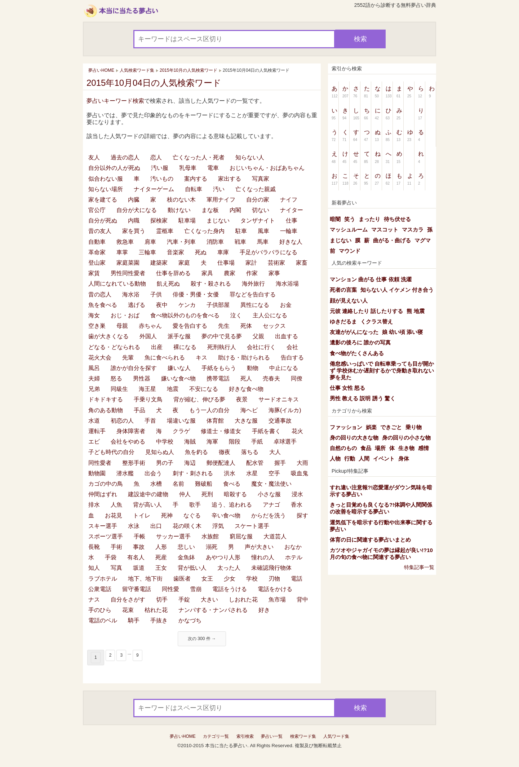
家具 (207, 273)
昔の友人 (99, 231)
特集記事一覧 (419, 567)
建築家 (159, 263)
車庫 (223, 252)
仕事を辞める (173, 273)
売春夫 (271, 378)
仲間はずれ (102, 494)
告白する (292, 357)
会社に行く (261, 347)
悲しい (186, 547)
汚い (219, 189)
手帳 (139, 536)
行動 (349, 458)
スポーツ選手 (105, 536)
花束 (128, 610)
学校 (252, 579)
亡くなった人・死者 (199, 157)
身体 (403, 458)
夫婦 (94, 378)
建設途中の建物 (148, 494)
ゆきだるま (343, 321)
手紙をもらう (218, 368)
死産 (161, 557)
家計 (251, 263)
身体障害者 (130, 431)
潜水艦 (125, 473)
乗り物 (413, 427)
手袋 (110, 557)
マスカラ (412, 229)
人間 (364, 458)
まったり (369, 219)
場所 (380, 448)
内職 (133, 220)
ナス (94, 599)
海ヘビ (249, 410)
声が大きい (259, 547)
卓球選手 (285, 441)
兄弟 (94, 389)
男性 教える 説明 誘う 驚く (362, 398)
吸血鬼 (299, 473)
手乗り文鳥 (148, 399)
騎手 (133, 620)
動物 (252, 368)
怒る (116, 378)
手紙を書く (266, 431)
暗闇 (335, 219)
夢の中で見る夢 (221, 336)
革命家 (97, 252)
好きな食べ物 (246, 389)
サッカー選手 (173, 536)
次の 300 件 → (202, 638)
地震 (172, 389)
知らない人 (249, 157)
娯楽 (371, 427)
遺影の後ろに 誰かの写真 (360, 342)
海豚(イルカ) (285, 410)
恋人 (156, 157)
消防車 (215, 242)
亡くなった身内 (204, 231)
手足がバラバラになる (268, 252)
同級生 (119, 389)
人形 (161, 547)
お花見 (113, 515)
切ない (260, 210)
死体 (246, 326)
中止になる (283, 368)
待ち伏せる (397, 219)
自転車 (193, 189)
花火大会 (99, 357)
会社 (292, 347)
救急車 (125, 242)
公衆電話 (99, 589)
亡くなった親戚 (255, 189)
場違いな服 (181, 421)
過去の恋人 (125, 157)
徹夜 (224, 452)
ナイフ (288, 200)
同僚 (296, 378)
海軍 (212, 441)
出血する (286, 336)
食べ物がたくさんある (357, 353)
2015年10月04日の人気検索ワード (153, 83)
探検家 (159, 220)
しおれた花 (243, 599)
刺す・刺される (193, 473)
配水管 (254, 463)
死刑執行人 (221, 347)
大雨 (302, 463)
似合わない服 (105, 179)
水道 (94, 421)
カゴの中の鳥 (105, 484)
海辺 (190, 463)
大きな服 (246, 421)
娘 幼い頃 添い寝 (402, 332)
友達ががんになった (354, 332)
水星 (252, 473)
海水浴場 (287, 284)
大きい (209, 599)
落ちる (249, 452)
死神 (167, 515)
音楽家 (175, 252)
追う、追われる (232, 505)
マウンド (349, 251)
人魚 (116, 505)
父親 (258, 336)
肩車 (150, 242)
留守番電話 (136, 589)
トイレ (141, 515)
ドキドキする (105, 399)
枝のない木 (181, 200)
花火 (297, 431)
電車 (213, 168)
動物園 (97, 473)
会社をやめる (128, 441)
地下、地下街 (145, 579)
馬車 (263, 242)
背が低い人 (192, 568)
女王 (207, 579)
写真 (116, 568)
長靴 (94, 547)
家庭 (184, 263)
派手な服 (179, 336)
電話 (296, 579)
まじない (218, 220)
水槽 (156, 484)
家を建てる (102, 200)
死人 (246, 378)
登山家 (97, 263)
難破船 (203, 484)
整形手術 (133, 463)
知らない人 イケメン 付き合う (397, 290)
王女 (161, 568)
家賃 (94, 273)
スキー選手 (102, 526)
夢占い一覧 (272, 736)
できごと (391, 427)
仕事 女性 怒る (347, 388)
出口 (156, 526)
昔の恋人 (99, 294)
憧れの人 (262, 557)
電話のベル (102, 620)
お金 (286, 305)
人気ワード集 (336, 736)
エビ (94, 441)
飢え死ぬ (168, 284)
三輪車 (147, 252)
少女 (229, 579)
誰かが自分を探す (134, 368)
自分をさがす (128, 599)
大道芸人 (275, 536)
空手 (274, 473)
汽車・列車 (181, 242)
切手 (162, 599)
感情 (423, 448)
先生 (224, 326)
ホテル (293, 557)
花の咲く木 (187, 526)
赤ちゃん (150, 326)
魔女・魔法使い (271, 484)
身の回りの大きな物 (354, 438)
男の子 (164, 463)
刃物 (274, 579)
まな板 (210, 210)
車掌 (122, 252)
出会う (153, 473)
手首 (150, 421)
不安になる (203, 389)
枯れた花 (156, 610)
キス (201, 357)
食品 (365, 448)
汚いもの (161, 179)
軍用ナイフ (221, 200)
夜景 (242, 399)
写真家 (260, 179)
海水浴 (130, 294)
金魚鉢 (186, 557)
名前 (178, 484)
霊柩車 (164, 231)
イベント (384, 458)
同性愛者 (99, 463)
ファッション (346, 427)
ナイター (291, 210)
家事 (274, 273)
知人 (94, 568)
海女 (94, 315)
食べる (231, 484)
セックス (274, 326)
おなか (293, 547)
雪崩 (195, 589)
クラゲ (181, 431)
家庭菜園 (127, 263)
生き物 (406, 448)
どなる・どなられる (114, 347)
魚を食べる (102, 305)
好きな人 (290, 242)
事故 (139, 547)
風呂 (94, 368)
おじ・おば (125, 315)
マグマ (422, 240)
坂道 (139, 568)
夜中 (162, 305)
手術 (116, 547)
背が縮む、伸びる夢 (199, 399)
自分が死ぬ (102, 220)
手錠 (184, 599)
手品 (139, 410)
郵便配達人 (221, 463)
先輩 (128, 357)
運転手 (97, 431)
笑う (349, 219)
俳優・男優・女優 (196, 294)
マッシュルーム (349, 229)
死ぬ (201, 252)
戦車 (240, 242)
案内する (195, 179)
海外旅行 (253, 284)
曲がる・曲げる (392, 240)
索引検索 (245, 736)
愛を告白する (190, 326)
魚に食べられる (165, 357)
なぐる (192, 515)
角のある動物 (105, 410)
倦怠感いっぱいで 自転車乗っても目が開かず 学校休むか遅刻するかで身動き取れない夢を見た (382, 370)
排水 (94, 505)
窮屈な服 (241, 536)
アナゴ (271, 505)
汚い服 (159, 168)
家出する (229, 179)
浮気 (218, 526)
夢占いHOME (183, 736)
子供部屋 (218, 305)
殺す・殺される (211, 284)
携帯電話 (218, 378)
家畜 (301, 263)
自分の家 (257, 200)
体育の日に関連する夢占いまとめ (370, 540)
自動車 (97, 242)
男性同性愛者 (128, 273)
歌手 (195, 505)
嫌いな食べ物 (178, 378)
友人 (94, 157)
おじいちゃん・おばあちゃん (267, 168)
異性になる (254, 305)
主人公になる (270, 315)
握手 (280, 463)
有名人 (136, 557)
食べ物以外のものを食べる (184, 315)
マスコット (384, 229)
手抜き (159, 620)
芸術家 (276, 263)
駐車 (241, 231)
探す (302, 515)
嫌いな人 (179, 368)
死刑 (207, 494)
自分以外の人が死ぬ (114, 168)
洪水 (229, 473)
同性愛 (170, 589)
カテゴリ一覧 (216, 736)
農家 (229, 273)
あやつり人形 (223, 557)
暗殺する (235, 494)
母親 (122, 326)
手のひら (99, 610)
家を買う (133, 231)
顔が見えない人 (349, 300)
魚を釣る (196, 452)
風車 (263, 231)
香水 (296, 505)
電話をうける (229, 589)
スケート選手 (252, 526)
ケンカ (187, 305)
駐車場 (187, 220)
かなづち (189, 620)
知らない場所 (105, 189)
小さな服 (269, 494)
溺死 (211, 547)
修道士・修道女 (221, 431)
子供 (156, 294)
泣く (236, 315)
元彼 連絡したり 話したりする (366, 311)
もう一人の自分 (209, 410)
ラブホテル (102, 579)
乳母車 (187, 168)
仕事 (291, 220)
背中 (302, 599)
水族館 (210, 536)
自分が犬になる (136, 210)
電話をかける (275, 589)
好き (264, 610)
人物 (335, 458)
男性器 (141, 378)
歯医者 (182, 579)
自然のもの (343, 448)
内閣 (235, 210)
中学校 (164, 441)
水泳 (133, 526)
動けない (179, 210)
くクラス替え (376, 321)
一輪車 (288, 231)
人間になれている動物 (117, 284)
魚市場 (277, 599)
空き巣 (97, 326)
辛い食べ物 (226, 515)
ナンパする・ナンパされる (213, 610)
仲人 (185, 494)
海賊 (190, 441)
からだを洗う (268, 515)
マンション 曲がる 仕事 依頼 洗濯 (371, 279)
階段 (234, 441)
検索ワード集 (303, 736)
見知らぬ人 (159, 452)
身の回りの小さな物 (406, 438)
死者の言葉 (343, 290)
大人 (275, 452)
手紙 (257, 441)
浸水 (297, 494)
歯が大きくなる (108, 336)
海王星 (147, 389)
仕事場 (226, 263)
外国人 (148, 336)
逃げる (136, 305)
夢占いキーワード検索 (115, 101)
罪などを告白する (253, 294)
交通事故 (280, 421)
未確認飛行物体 (271, 568)
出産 (157, 347)
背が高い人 (147, 505)
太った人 (228, 568)
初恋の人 (122, 421)
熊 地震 (415, 311)
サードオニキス (278, 399)
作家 (252, 273)
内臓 (133, 200)
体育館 (215, 421)
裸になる (184, 347)
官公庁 (97, 210)
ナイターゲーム (154, 189)
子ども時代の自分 (111, 452)
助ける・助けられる (244, 357)
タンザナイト (257, 220)
